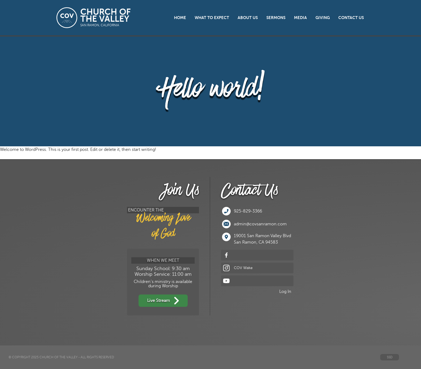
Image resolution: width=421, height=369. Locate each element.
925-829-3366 (242, 211)
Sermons (275, 17)
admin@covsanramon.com (254, 224)
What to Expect (212, 17)
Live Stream (163, 301)
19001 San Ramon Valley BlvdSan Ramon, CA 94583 (256, 239)
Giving (322, 17)
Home (180, 17)
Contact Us (351, 17)
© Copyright (19, 357)
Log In (285, 291)
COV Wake (238, 268)
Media (300, 17)
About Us (248, 17)
